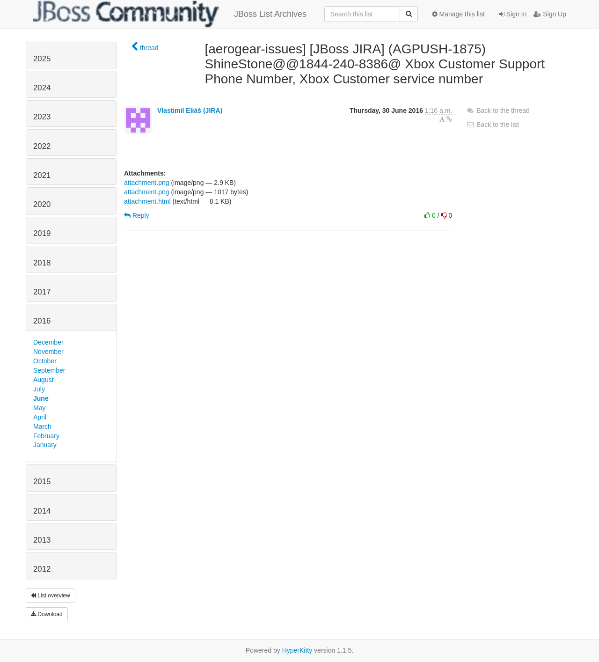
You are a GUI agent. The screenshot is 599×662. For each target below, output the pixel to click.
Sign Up (549, 14)
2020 (42, 204)
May (39, 408)
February (46, 436)
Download (47, 614)
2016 (42, 320)
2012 (42, 569)
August (43, 379)
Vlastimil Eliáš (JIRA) (189, 110)
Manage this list (458, 14)
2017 (42, 291)
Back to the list (492, 124)
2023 (42, 116)
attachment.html (147, 201)
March (42, 426)
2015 (42, 481)
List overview (50, 595)
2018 (42, 262)
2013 (42, 540)
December (48, 342)
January (45, 445)
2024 (42, 87)
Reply (136, 215)
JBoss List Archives (170, 14)
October (45, 361)
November (48, 351)
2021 (42, 175)
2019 (42, 233)
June (41, 398)
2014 (42, 511)
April (39, 417)
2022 (42, 146)
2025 (42, 58)
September (49, 370)
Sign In (512, 14)
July (39, 389)
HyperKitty (297, 650)
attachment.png (146, 182)
